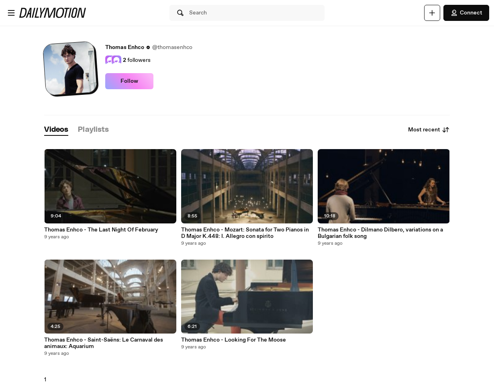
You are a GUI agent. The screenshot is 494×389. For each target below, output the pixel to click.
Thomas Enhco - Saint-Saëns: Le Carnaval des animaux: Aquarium (103, 343)
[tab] (56, 130)
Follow (129, 81)
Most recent (429, 130)
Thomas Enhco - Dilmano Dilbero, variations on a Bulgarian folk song (380, 233)
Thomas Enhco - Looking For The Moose (233, 340)
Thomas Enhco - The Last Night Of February (101, 230)
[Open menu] (11, 13)
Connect (466, 13)
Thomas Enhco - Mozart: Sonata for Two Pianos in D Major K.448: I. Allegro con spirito (245, 233)
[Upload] (432, 13)
